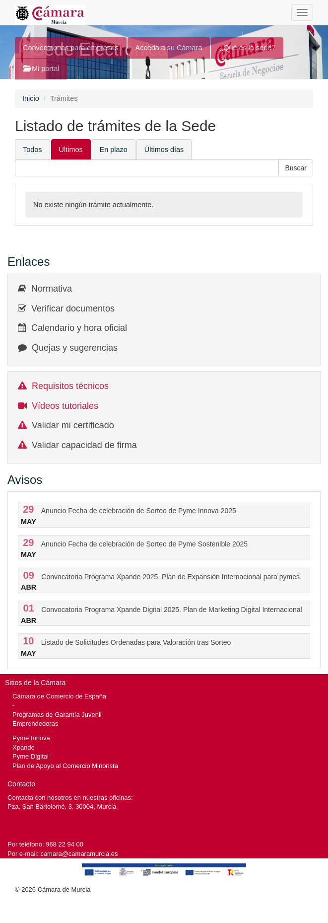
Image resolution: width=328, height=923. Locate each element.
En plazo (114, 150)
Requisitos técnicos (70, 386)
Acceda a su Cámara (168, 48)
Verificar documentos (73, 308)
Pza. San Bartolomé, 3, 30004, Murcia (61, 806)
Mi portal (41, 69)
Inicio (30, 98)
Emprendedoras (35, 723)
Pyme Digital (30, 756)
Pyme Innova (31, 738)
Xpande (23, 747)
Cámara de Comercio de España (59, 696)
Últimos (71, 150)
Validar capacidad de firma (84, 445)
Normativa (51, 289)
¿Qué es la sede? (247, 48)
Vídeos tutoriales (65, 406)
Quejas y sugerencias (75, 348)
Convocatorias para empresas (71, 48)
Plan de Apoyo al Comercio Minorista (65, 765)
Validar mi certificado (73, 425)
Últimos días (164, 150)
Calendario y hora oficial (79, 328)
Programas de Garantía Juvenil (57, 714)
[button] (295, 167)
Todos (32, 150)
